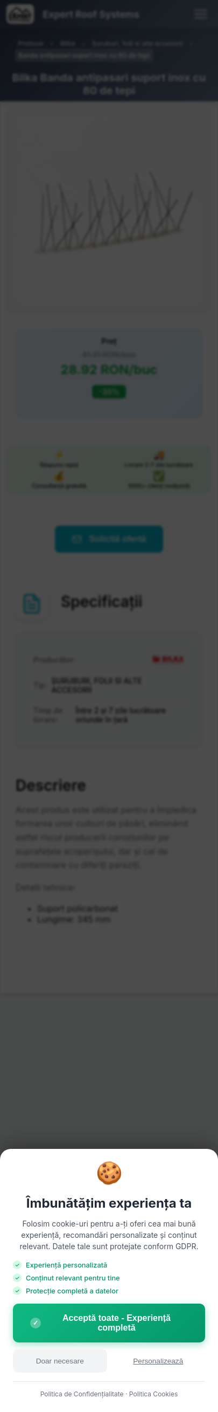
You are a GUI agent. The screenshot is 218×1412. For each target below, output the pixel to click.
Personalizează (158, 1361)
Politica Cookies (153, 1394)
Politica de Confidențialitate (82, 1394)
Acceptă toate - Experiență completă (100, 1322)
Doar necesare (60, 1361)
